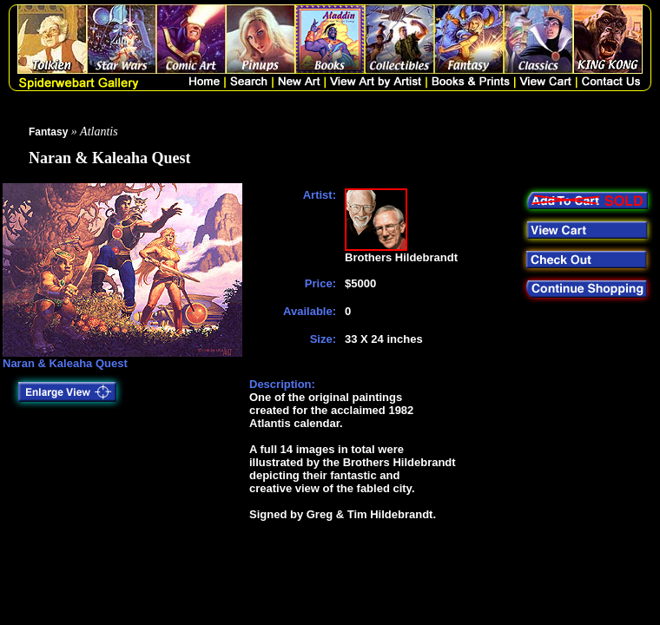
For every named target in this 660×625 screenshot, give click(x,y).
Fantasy (48, 132)
